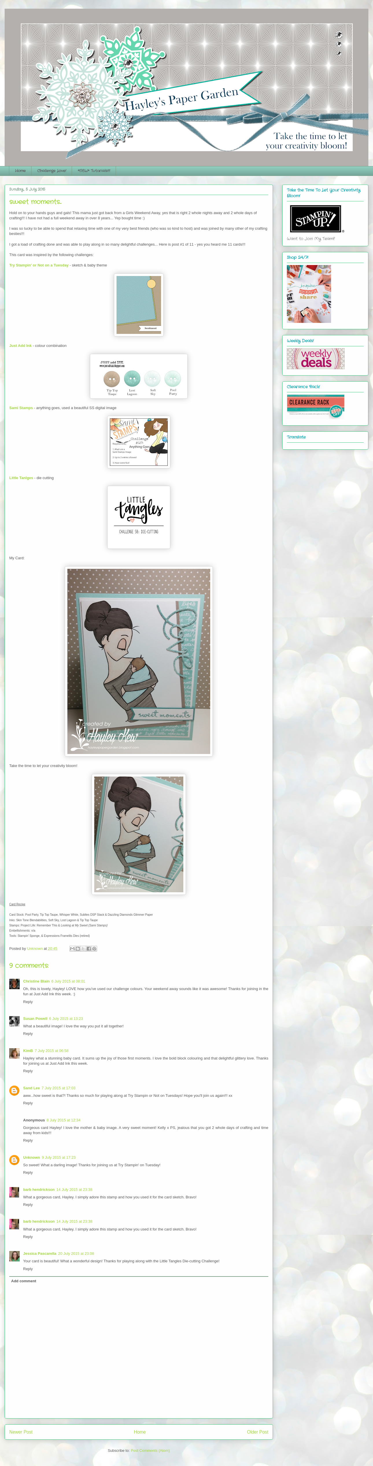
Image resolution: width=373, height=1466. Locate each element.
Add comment (23, 1281)
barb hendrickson (39, 1189)
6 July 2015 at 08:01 (68, 981)
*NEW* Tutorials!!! (94, 171)
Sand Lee (31, 1088)
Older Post (257, 1432)
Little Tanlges (21, 478)
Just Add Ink (20, 345)
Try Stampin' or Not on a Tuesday (39, 265)
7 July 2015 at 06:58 (52, 1051)
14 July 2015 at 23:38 (74, 1189)
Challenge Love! (51, 171)
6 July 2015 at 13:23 (66, 1018)
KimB (28, 1051)
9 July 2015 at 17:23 (59, 1157)
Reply (28, 1002)
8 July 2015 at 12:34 (63, 1120)
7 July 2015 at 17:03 (58, 1088)
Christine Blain (36, 981)
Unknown (31, 1157)
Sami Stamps (21, 408)
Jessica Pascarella (39, 1253)
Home (20, 171)
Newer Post (21, 1432)
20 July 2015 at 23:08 (76, 1253)
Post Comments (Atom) (150, 1450)
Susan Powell (35, 1018)
